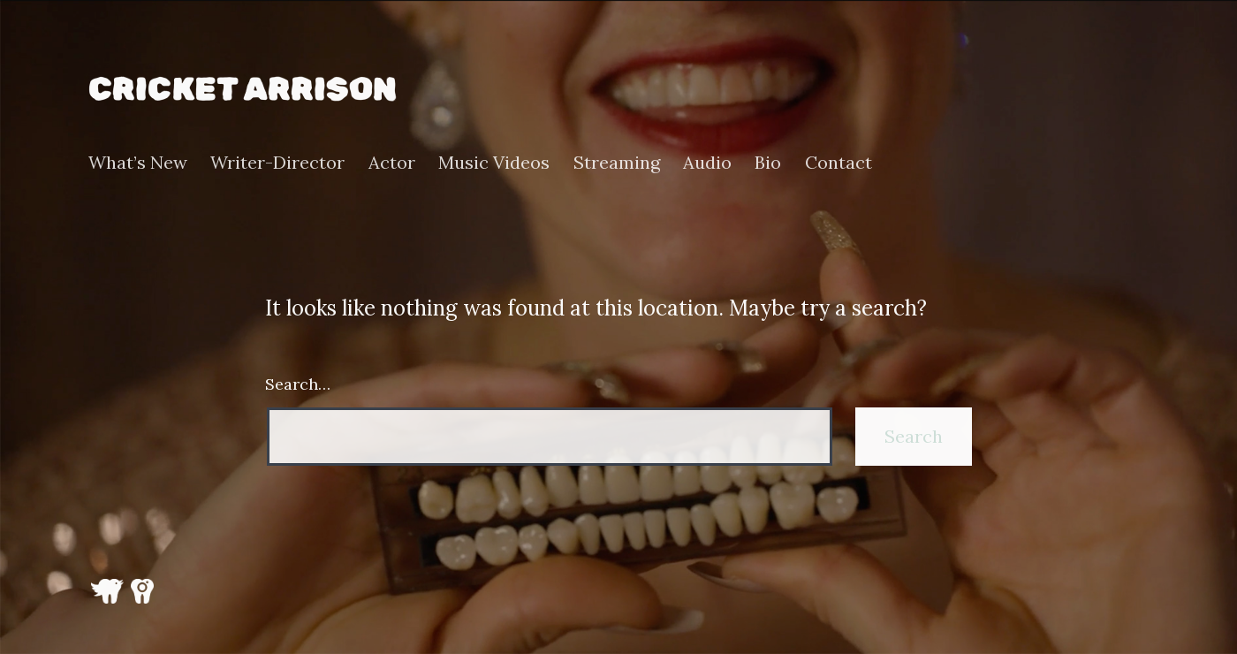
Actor (391, 162)
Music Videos (494, 162)
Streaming (616, 162)
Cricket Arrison (242, 88)
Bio (768, 162)
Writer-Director (277, 162)
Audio (707, 162)
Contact (838, 162)
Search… (297, 384)
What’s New (137, 162)
